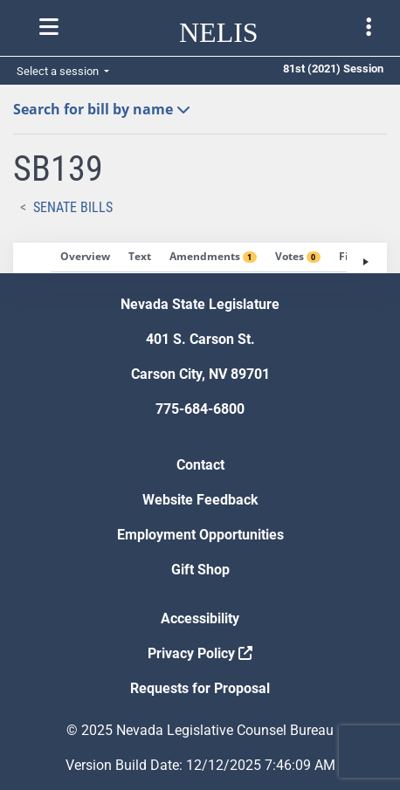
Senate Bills (73, 207)
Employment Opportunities (200, 534)
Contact (200, 465)
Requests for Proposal (200, 688)
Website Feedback (200, 499)
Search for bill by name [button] (101, 109)
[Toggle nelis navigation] (49, 27)
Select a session (59, 71)
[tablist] (200, 258)
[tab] (85, 257)
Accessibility (200, 618)
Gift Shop (200, 569)
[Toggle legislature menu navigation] (368, 27)
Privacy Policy (200, 653)
